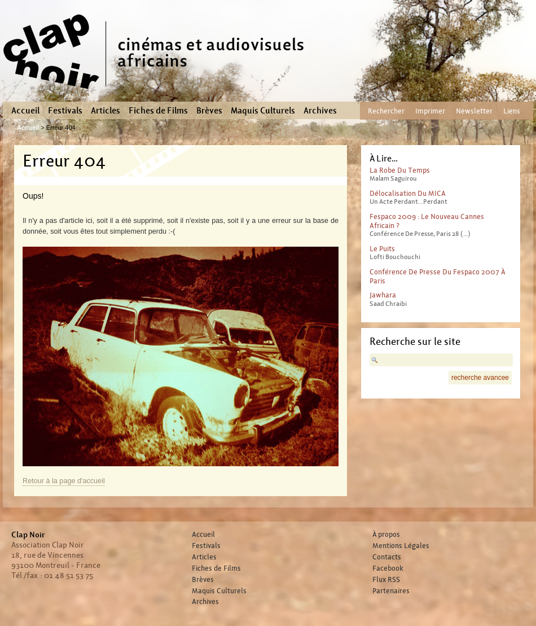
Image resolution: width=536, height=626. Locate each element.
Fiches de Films (158, 111)
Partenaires (391, 591)
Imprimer (430, 111)
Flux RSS (386, 579)
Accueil (25, 111)
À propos (386, 534)
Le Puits (382, 248)
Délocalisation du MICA (408, 193)
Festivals (65, 111)
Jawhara (383, 295)
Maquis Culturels (263, 111)
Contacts (386, 557)
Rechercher (386, 111)
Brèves (209, 111)
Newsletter (474, 111)
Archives (320, 111)
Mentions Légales (400, 545)
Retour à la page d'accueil (64, 481)
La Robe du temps (400, 170)
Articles (105, 111)
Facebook (387, 568)
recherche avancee (480, 378)
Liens (511, 111)
